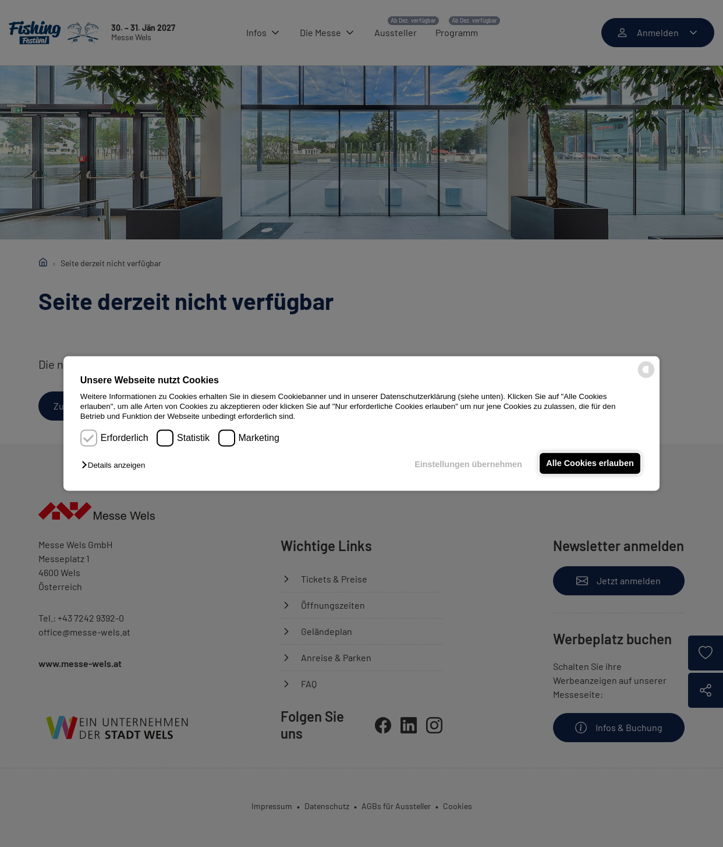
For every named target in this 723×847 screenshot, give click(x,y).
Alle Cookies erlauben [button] (589, 463)
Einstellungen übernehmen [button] (468, 464)
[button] (116, 465)
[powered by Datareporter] (646, 377)
